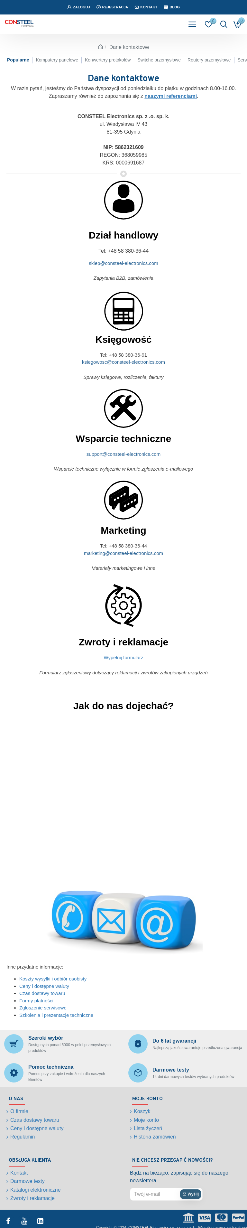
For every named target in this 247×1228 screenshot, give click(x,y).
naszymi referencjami (170, 96)
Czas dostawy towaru (42, 993)
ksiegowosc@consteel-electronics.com (123, 362)
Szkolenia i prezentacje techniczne (56, 1015)
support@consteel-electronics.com (123, 454)
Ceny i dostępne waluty (44, 986)
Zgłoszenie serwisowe (43, 1007)
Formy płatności (36, 1000)
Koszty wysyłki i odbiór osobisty (53, 978)
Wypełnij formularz (123, 657)
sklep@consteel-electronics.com (123, 263)
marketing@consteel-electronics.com (123, 553)
